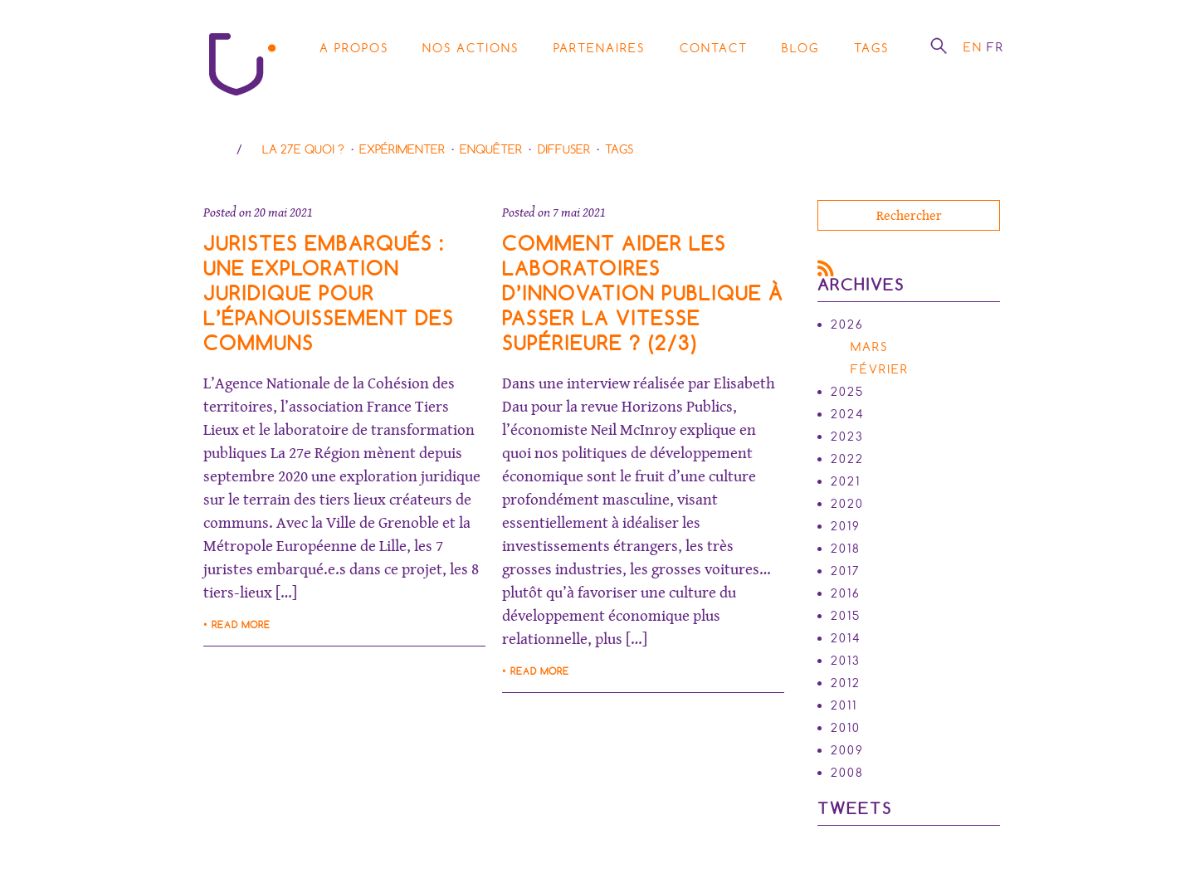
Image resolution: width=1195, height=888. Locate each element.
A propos (353, 48)
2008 (847, 772)
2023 (847, 436)
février (880, 369)
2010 (846, 727)
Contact (714, 48)
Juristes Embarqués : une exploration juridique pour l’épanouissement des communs (328, 293)
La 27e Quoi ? (303, 149)
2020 (847, 503)
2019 (846, 526)
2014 (846, 638)
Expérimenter (402, 149)
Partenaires (599, 48)
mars (869, 346)
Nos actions (470, 48)
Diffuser (564, 149)
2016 (846, 593)
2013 (846, 660)
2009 (847, 750)
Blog (800, 48)
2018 (846, 548)
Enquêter (491, 149)
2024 (848, 414)
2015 (846, 615)
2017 (846, 571)
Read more (241, 625)
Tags (871, 48)
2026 (847, 324)
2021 (846, 481)
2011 (844, 705)
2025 (847, 391)
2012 (846, 683)
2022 (847, 458)
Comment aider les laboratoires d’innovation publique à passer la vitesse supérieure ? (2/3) (642, 293)
